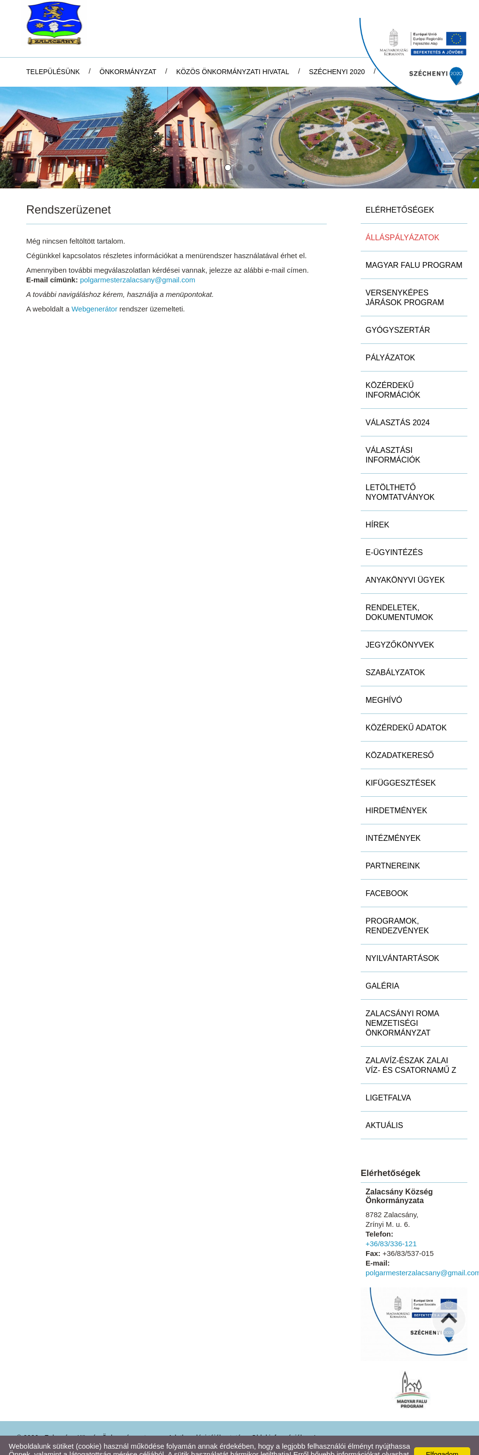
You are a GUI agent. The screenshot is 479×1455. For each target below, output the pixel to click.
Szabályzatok (395, 654)
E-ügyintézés (394, 534)
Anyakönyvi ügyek (405, 562)
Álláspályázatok (402, 220)
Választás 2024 (398, 405)
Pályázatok (390, 340)
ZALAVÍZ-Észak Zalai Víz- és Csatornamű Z (411, 1047)
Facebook (387, 875)
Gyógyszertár (398, 312)
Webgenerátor (94, 291)
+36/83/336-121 (391, 1226)
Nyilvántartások (402, 940)
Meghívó (384, 682)
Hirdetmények (396, 793)
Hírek (377, 507)
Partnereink (393, 848)
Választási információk (393, 437)
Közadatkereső (400, 737)
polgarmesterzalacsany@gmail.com (137, 262)
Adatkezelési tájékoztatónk (61, 1444)
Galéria (382, 968)
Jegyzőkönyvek (400, 627)
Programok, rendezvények (397, 908)
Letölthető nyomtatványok (400, 474)
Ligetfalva (388, 1080)
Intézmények (393, 820)
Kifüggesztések (401, 765)
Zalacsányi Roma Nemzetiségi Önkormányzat (402, 1005)
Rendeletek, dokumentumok (399, 595)
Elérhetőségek (400, 192)
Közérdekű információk (393, 372)
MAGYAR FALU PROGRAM (414, 247)
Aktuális (384, 1107)
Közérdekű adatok (406, 710)
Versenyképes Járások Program (405, 280)
